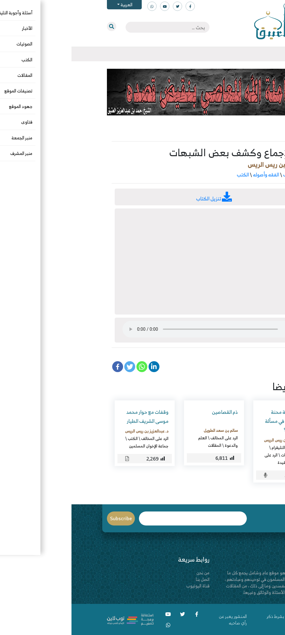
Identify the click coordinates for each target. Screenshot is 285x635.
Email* (121, 518)
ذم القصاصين (153, 412)
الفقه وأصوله (195, 174)
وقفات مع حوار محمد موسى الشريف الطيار (76, 416)
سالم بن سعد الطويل (149, 430)
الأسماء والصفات (222, 454)
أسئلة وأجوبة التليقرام (218, 447)
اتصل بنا (131, 579)
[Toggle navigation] (250, 54)
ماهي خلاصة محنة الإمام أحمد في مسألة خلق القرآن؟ (215, 421)
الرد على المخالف (228, 174)
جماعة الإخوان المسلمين (77, 445)
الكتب (171, 174)
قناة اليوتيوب (126, 586)
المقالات (143, 445)
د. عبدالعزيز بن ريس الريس (210, 164)
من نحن (131, 573)
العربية (54, 4)
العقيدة (212, 462)
